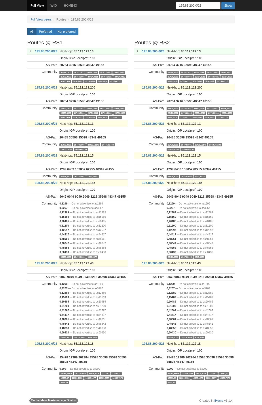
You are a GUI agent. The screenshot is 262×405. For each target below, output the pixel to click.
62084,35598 (66, 373)
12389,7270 (117, 378)
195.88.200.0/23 (46, 51)
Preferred (45, 31)
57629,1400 (66, 72)
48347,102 (79, 72)
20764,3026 (120, 77)
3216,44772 (115, 81)
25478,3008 (79, 257)
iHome (219, 400)
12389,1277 (90, 378)
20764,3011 (93, 77)
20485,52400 (108, 145)
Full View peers (40, 19)
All (32, 31)
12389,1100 (77, 378)
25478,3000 (119, 72)
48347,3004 (105, 72)
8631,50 (64, 382)
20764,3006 (79, 77)
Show (228, 5)
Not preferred (66, 31)
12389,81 (116, 373)
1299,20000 (93, 176)
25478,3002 (66, 77)
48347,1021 (92, 72)
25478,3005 (79, 145)
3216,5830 (90, 81)
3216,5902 (102, 81)
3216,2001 (65, 81)
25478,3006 (94, 373)
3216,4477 (77, 81)
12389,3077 (104, 378)
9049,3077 (92, 257)
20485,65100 (81, 149)
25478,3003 (79, 176)
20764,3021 (106, 77)
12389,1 (105, 373)
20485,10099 (66, 149)
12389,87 (65, 378)
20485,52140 (93, 145)
